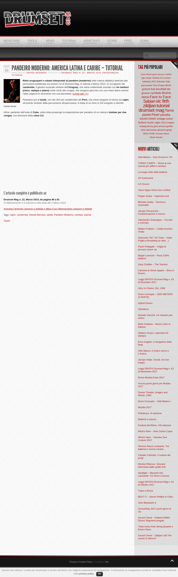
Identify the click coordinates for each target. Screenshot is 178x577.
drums (166, 93)
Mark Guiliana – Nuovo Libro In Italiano (154, 325)
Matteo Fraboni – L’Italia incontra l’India (155, 230)
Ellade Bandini (156, 137)
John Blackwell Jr (147, 502)
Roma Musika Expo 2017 (151, 377)
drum (168, 85)
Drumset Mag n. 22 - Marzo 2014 (81, 73)
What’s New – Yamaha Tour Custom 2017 (152, 439)
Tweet (7, 220)
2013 (164, 122)
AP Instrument (145, 178)
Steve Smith (149, 133)
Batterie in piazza (147, 419)
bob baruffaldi (158, 89)
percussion (151, 130)
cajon (13, 214)
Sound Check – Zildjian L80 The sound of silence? (155, 537)
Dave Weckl (146, 74)
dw (168, 89)
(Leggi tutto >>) (80, 93)
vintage (161, 118)
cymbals (156, 93)
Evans (161, 85)
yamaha (165, 114)
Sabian (149, 101)
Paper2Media (111, 73)
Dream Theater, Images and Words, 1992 (152, 394)
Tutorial (17, 75)
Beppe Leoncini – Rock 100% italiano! (153, 257)
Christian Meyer (162, 134)
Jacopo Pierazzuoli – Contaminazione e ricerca (151, 212)
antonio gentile (166, 126)
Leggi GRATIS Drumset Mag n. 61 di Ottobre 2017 (156, 483)
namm (168, 74)
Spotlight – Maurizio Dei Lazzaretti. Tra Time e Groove (153, 474)
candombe (22, 214)
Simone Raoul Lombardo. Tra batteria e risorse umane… (153, 447)
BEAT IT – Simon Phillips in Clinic (155, 496)
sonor (169, 118)
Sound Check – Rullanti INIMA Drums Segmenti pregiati (154, 519)
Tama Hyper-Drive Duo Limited (154, 190)
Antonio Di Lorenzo (161, 78)
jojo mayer (146, 78)
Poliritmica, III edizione (150, 413)
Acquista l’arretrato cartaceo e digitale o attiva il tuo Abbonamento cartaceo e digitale (48, 208)
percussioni (146, 85)
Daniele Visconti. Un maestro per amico (155, 316)
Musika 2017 (144, 407)
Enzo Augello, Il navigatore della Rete (155, 343)
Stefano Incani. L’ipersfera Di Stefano (153, 334)
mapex (170, 122)
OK (99, 574)
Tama (169, 110)
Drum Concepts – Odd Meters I (154, 401)
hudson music (146, 122)
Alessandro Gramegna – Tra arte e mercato (155, 221)
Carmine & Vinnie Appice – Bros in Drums (156, 272)
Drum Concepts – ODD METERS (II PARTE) (155, 295)
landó (50, 214)
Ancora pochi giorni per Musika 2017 (154, 385)
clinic (143, 130)
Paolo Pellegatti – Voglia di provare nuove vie (152, 248)
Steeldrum (143, 309)
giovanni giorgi (164, 130)
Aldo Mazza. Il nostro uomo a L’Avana (153, 352)
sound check (148, 118)
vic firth (162, 101)
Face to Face (160, 97)
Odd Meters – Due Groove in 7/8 (155, 157)
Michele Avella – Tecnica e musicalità (152, 203)
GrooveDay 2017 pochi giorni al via (154, 510)
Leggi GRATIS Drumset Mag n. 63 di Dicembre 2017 (156, 281)
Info (107, 562)
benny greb (152, 126)
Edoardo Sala (163, 81)
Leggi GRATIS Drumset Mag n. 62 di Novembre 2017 (156, 370)
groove (145, 93)
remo (145, 97)
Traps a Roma (145, 490)
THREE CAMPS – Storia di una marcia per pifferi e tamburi (154, 164)
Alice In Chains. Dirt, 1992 (151, 288)
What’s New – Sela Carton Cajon (155, 431)
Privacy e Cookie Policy (80, 562)
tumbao (79, 214)
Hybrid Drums (145, 303)
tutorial (87, 214)
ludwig (143, 126)
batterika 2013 (149, 81)
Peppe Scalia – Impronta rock (153, 196)
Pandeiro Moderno (64, 214)
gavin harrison (158, 74)
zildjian (149, 105)
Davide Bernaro (37, 73)
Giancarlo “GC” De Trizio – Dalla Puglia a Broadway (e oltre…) (155, 239)
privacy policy (86, 573)
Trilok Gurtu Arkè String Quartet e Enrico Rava (155, 528)
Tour (155, 85)
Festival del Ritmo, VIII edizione (154, 425)
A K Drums (143, 184)
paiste (146, 115)
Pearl (155, 115)
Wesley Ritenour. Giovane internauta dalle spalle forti (152, 465)
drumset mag (151, 110)
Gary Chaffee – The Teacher (153, 264)
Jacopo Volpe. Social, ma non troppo (153, 361)
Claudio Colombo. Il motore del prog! (154, 456)
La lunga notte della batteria (152, 172)
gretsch (146, 89)
